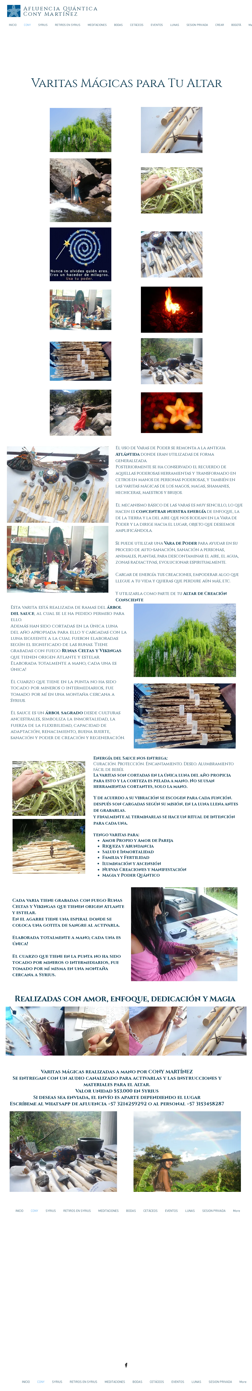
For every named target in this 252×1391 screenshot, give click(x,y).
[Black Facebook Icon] (126, 1365)
